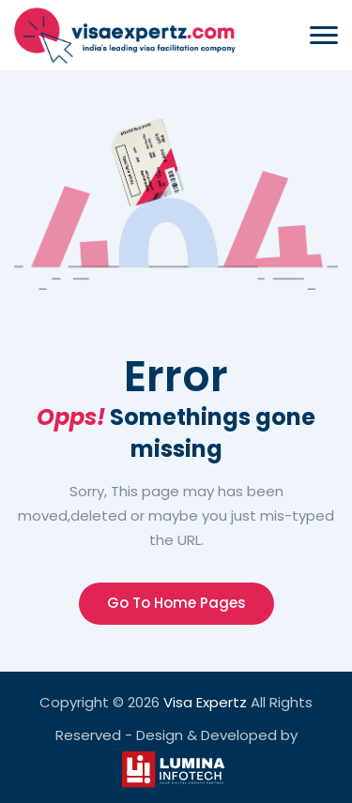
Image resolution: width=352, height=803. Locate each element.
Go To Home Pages (176, 603)
